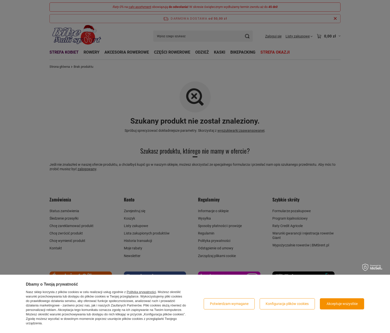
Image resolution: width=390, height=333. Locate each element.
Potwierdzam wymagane (229, 304)
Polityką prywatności (141, 292)
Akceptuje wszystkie (342, 304)
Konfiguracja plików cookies (287, 304)
